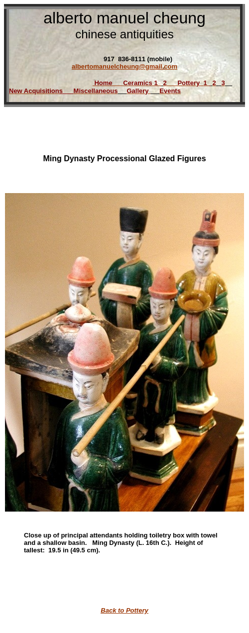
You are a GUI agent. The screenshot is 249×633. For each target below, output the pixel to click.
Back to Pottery (124, 610)
